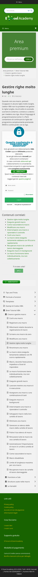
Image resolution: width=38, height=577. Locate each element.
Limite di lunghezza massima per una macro (21, 463)
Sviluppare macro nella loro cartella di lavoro (20, 415)
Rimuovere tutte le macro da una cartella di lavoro (20, 438)
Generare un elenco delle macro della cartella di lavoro (21, 426)
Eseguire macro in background (16, 401)
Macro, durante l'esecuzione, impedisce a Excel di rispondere (20, 364)
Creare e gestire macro (13, 73)
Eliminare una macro (17, 421)
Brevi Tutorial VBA (22, 71)
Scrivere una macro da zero (20, 334)
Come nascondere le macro (20, 453)
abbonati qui (26, 161)
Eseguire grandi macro (18, 381)
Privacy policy (9, 504)
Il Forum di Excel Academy (13, 541)
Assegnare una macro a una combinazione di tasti (20, 393)
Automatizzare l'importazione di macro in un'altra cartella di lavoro (21, 446)
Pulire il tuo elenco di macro (20, 432)
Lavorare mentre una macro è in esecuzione (21, 386)
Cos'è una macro (16, 318)
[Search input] (17, 10)
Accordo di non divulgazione (14, 510)
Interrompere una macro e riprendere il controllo (20, 408)
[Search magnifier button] (31, 10)
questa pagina (24, 179)
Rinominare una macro (18, 347)
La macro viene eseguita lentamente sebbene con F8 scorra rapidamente (20, 354)
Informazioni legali (10, 513)
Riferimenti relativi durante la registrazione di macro (21, 328)
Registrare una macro (18, 323)
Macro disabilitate (16, 458)
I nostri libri (8, 525)
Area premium (8, 71)
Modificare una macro (18, 339)
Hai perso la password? (23, 205)
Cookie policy (8, 507)
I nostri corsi (8, 528)
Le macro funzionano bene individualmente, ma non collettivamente (20, 374)
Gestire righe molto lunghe (15, 75)
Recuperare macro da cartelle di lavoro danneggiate (21, 470)
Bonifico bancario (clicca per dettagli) (17, 556)
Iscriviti (9, 205)
